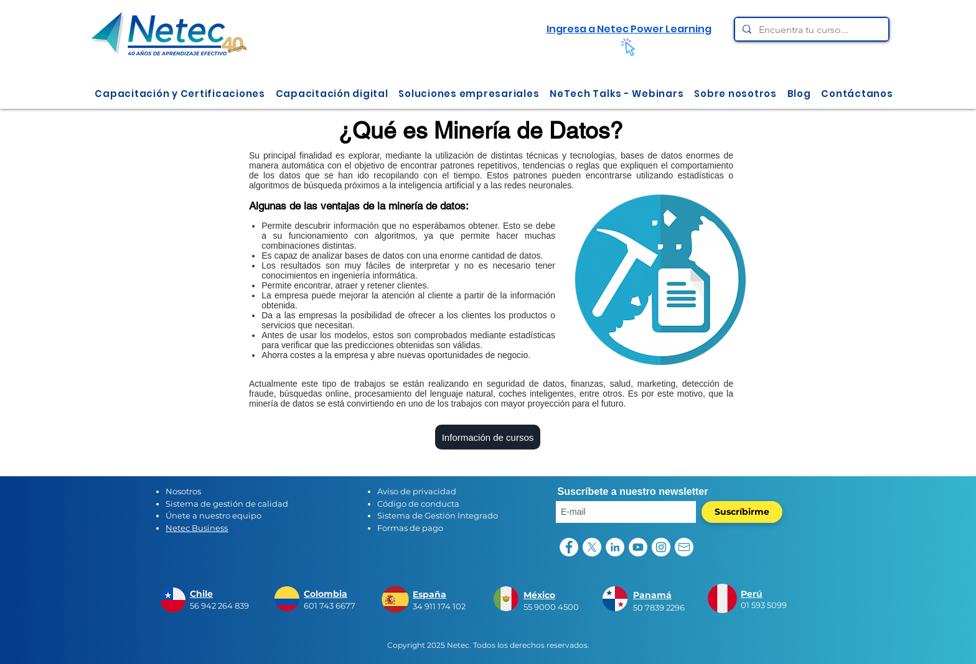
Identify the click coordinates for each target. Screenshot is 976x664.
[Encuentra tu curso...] (810, 30)
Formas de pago (410, 528)
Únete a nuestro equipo (213, 515)
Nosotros (183, 491)
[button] (180, 94)
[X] (592, 547)
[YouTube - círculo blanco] (638, 547)
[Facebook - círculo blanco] (569, 547)
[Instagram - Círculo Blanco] (661, 547)
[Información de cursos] (487, 437)
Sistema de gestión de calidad (227, 504)
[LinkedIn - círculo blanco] (615, 547)
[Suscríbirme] (742, 512)
